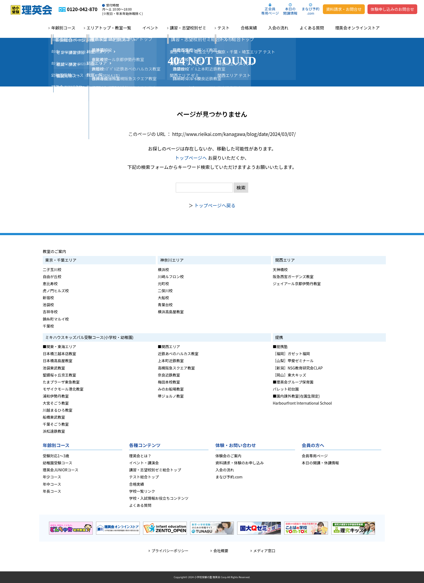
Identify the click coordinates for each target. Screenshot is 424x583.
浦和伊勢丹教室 (56, 396)
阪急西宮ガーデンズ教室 (293, 276)
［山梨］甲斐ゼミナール (293, 360)
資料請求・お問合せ (344, 9)
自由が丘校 (52, 276)
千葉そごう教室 (56, 424)
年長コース (52, 491)
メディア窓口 (264, 550)
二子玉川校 (52, 269)
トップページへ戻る (215, 205)
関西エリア (285, 260)
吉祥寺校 (50, 311)
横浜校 (163, 269)
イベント (150, 28)
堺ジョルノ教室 (171, 396)
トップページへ (191, 157)
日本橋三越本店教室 (59, 353)
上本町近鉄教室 (171, 360)
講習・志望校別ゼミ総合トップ (155, 469)
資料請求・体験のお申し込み (240, 462)
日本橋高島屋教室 (57, 360)
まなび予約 (310, 10)
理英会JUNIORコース (60, 469)
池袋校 (48, 304)
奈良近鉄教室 (169, 375)
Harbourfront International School (302, 403)
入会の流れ (278, 28)
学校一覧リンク (142, 491)
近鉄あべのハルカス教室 (178, 353)
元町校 (163, 283)
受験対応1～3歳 (56, 455)
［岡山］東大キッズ (289, 375)
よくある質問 (312, 28)
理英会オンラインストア (357, 28)
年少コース (52, 476)
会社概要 (220, 550)
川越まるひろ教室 (57, 410)
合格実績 (249, 28)
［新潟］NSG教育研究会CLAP (298, 368)
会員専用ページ (315, 455)
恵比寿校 (50, 283)
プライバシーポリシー (169, 550)
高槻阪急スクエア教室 (176, 368)
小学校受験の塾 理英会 (207, 577)
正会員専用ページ (270, 11)
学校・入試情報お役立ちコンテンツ (158, 498)
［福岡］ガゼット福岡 (291, 353)
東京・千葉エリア (61, 260)
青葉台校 (165, 304)
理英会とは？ (140, 455)
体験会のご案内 (228, 455)
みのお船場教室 (171, 389)
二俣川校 (165, 290)
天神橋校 (280, 269)
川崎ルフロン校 (171, 276)
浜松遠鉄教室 (54, 431)
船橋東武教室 (54, 417)
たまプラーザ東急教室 (61, 382)
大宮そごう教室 (56, 403)
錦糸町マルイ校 (56, 319)
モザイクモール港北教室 (63, 389)
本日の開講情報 (290, 11)
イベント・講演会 (144, 462)
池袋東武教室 (54, 368)
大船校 (163, 297)
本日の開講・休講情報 (320, 462)
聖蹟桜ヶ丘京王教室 (59, 375)
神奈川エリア (172, 260)
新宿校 (48, 297)
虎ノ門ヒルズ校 (56, 290)
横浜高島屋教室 (171, 311)
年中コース (52, 484)
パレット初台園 (286, 389)
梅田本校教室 (169, 382)
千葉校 (48, 326)
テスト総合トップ (144, 476)
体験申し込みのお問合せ (392, 9)
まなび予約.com (229, 476)
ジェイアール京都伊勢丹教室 (297, 283)
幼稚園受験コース (57, 462)
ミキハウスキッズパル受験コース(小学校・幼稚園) (89, 337)
